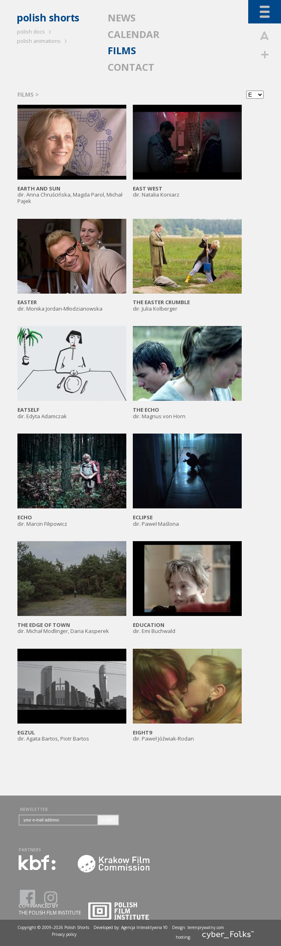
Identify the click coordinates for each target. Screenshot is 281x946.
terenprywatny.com (205, 927)
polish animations (43, 40)
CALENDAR (134, 34)
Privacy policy (64, 934)
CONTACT (131, 67)
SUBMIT (108, 820)
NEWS (122, 17)
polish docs (35, 31)
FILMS (122, 50)
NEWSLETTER (34, 809)
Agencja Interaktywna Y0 (144, 927)
